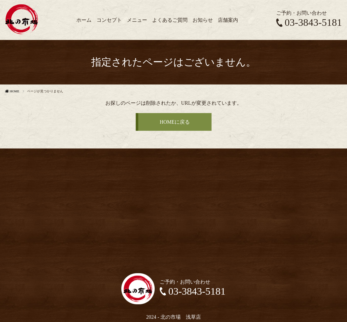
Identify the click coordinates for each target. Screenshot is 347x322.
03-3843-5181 (309, 22)
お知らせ (203, 20)
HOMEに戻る (175, 122)
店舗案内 (228, 20)
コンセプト (109, 20)
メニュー (137, 20)
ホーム (83, 20)
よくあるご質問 (170, 20)
